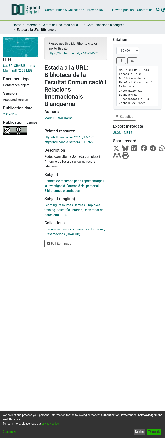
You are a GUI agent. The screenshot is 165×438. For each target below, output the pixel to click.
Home (17, 25)
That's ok (154, 431)
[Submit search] (158, 10)
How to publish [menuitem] (123, 10)
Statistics (124, 117)
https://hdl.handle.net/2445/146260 (74, 53)
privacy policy (50, 423)
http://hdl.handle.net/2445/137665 (69, 142)
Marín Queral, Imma (58, 118)
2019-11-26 (11, 114)
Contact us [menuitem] (145, 10)
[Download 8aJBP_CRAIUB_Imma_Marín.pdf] (20, 68)
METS (128, 133)
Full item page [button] (59, 243)
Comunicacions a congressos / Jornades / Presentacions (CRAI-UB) (107, 25)
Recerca (31, 25)
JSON (117, 133)
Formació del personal (82, 186)
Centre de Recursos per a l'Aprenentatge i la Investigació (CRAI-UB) (62, 25)
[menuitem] (96, 10)
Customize (9, 431)
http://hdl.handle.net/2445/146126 (69, 137)
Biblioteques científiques (62, 191)
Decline (139, 431)
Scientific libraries (69, 210)
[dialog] (82, 424)
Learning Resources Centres (64, 205)
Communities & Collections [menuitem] (64, 10)
